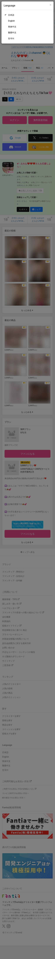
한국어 (11, 38)
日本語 (11, 15)
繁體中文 (12, 32)
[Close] (50, 4)
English (11, 21)
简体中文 (12, 27)
